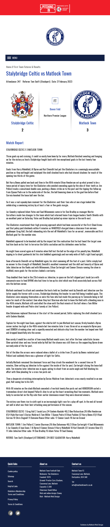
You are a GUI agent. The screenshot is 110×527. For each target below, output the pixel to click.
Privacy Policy (13, 499)
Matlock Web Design (52, 496)
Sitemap (11, 476)
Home (8, 67)
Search (10, 481)
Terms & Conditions (15, 504)
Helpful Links (13, 486)
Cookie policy (12, 471)
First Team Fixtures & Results (27, 67)
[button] (11, 58)
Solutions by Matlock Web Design (91, 524)
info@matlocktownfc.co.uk (82, 484)
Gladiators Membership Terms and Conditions (16, 493)
